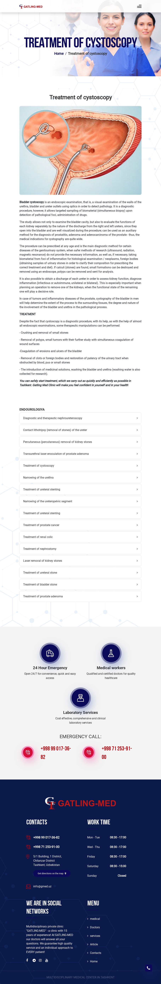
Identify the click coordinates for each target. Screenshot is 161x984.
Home (59, 53)
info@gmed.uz (42, 886)
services (93, 936)
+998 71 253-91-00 (117, 753)
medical (93, 919)
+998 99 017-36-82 (56, 753)
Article (92, 944)
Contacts (94, 953)
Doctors (93, 927)
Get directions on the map (52, 873)
